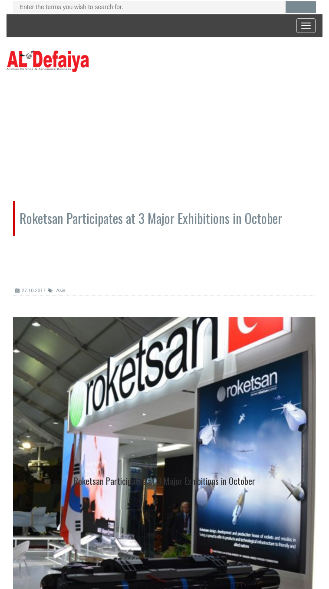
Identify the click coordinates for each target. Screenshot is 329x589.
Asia (57, 290)
